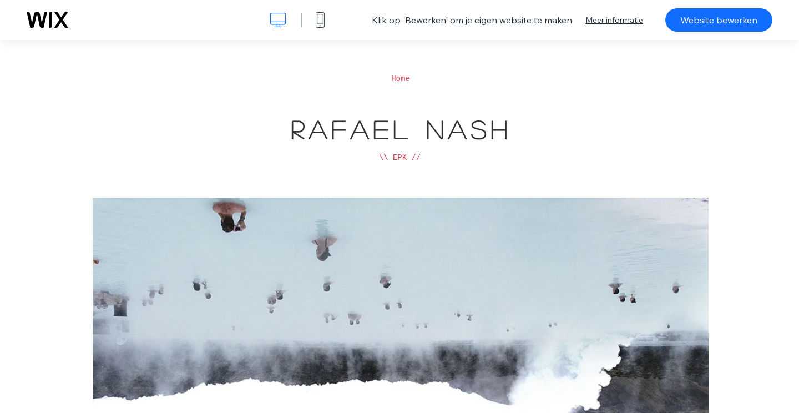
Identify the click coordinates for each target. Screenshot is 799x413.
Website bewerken (718, 20)
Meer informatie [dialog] (614, 20)
